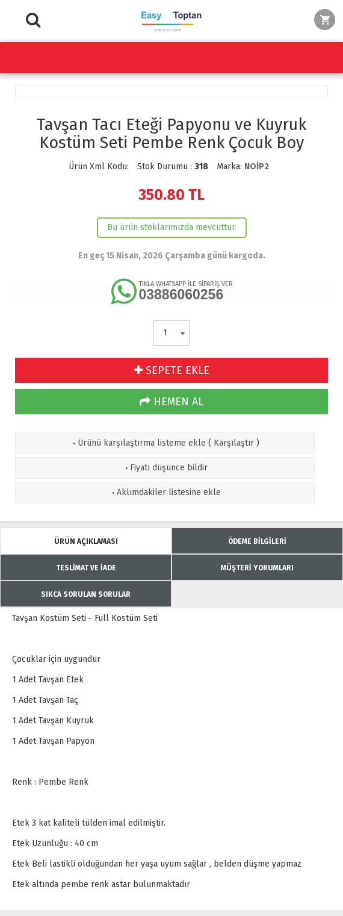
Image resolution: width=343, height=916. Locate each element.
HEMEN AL (171, 401)
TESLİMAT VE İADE (86, 568)
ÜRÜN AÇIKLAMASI (86, 541)
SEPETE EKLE (171, 370)
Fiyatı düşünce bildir (165, 468)
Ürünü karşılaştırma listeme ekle (138, 443)
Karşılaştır (234, 443)
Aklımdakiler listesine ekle (165, 492)
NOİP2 (256, 166)
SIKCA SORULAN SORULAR (86, 594)
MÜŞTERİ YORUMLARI (257, 568)
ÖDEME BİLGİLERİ (257, 541)
